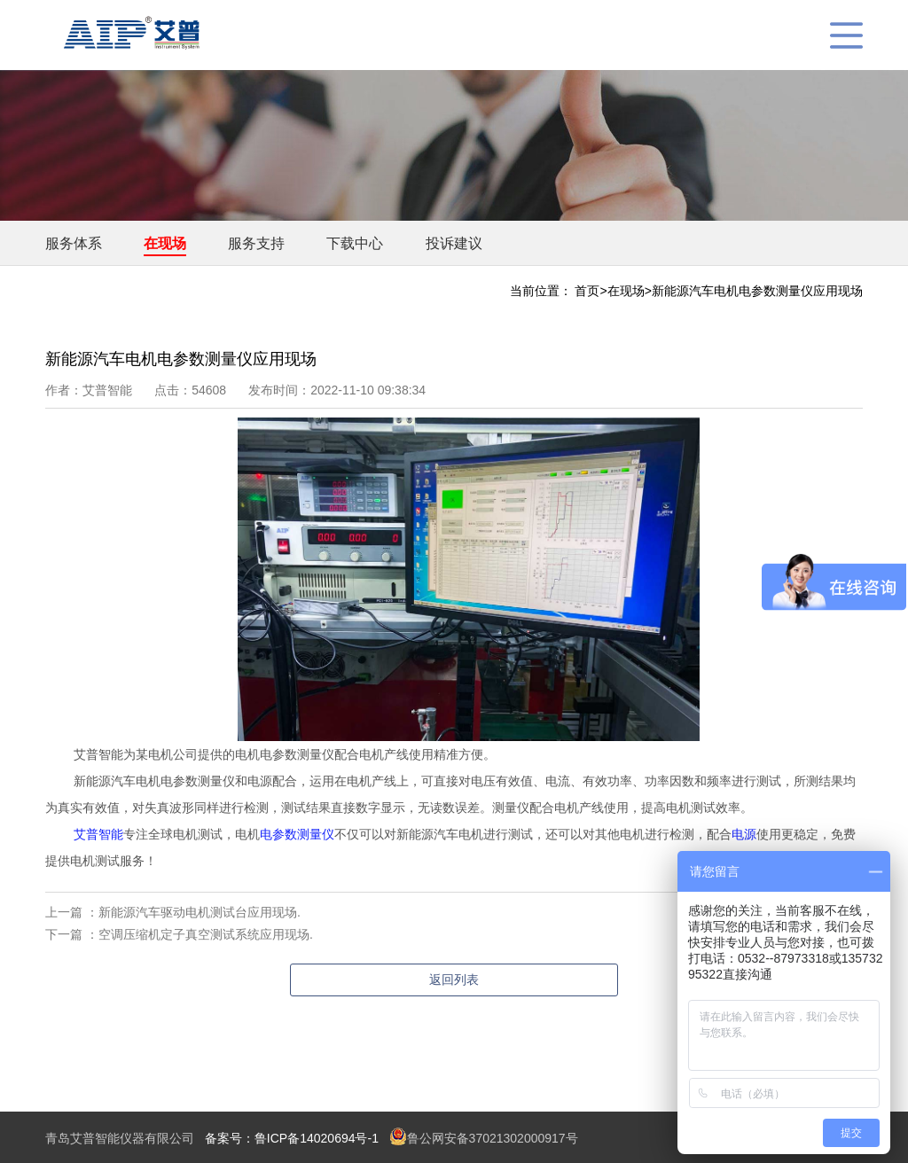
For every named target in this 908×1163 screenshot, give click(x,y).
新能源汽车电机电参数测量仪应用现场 (757, 291)
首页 (587, 291)
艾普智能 (98, 834)
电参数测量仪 (297, 834)
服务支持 (256, 243)
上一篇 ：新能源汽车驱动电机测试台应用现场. (173, 912)
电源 (744, 834)
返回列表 (454, 979)
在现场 (165, 243)
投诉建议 (454, 243)
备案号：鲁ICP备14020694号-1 (292, 1138)
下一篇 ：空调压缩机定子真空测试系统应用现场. (179, 934)
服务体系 (73, 243)
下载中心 (354, 243)
